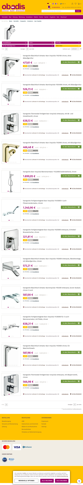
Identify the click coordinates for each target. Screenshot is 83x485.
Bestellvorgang (6, 421)
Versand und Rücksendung (10, 424)
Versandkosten (35, 69)
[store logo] (13, 7)
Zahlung (4, 426)
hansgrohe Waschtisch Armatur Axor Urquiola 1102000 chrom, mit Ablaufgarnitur (52, 143)
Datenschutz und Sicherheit (30, 424)
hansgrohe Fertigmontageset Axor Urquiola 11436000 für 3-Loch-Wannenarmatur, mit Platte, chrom (46, 318)
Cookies (24, 473)
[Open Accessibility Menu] (79, 481)
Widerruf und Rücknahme (29, 426)
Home (10, 21)
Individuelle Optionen (26, 481)
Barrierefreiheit (26, 429)
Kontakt (44, 424)
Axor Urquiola (37, 21)
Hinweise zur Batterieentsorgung (31, 432)
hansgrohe (23, 21)
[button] (63, 4)
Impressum (45, 421)
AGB (23, 421)
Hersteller (16, 21)
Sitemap (44, 426)
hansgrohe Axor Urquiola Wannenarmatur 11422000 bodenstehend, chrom (49, 172)
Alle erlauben (62, 481)
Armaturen (30, 21)
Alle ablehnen (47, 481)
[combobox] (58, 11)
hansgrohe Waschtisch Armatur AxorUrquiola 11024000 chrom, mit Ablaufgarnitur (52, 85)
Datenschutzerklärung (62, 476)
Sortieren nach (66, 49)
